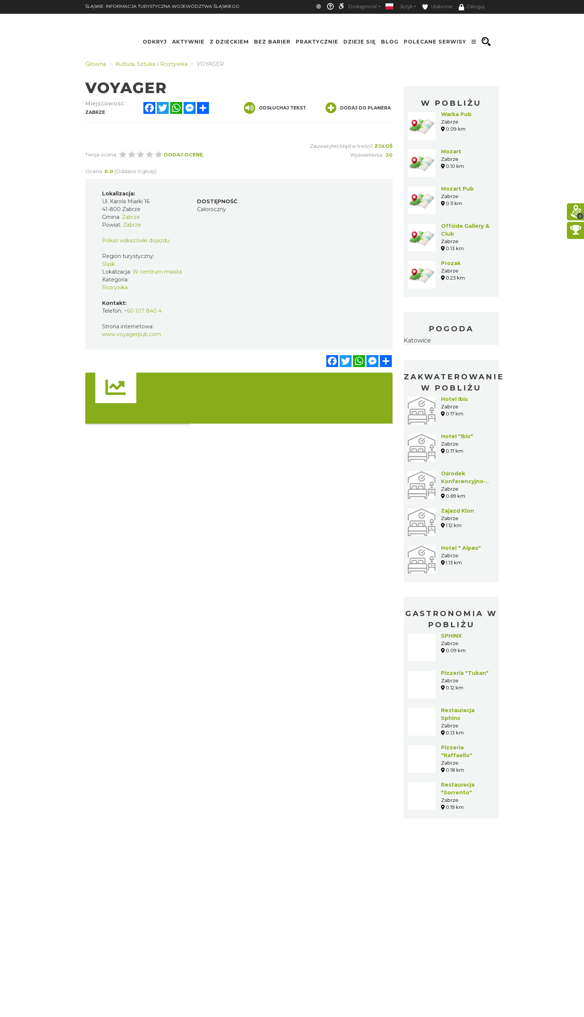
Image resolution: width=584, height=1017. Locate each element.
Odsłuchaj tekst (275, 108)
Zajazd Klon (457, 510)
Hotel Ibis (454, 399)
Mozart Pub (457, 188)
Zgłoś (383, 146)
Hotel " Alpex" (461, 548)
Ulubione (437, 7)
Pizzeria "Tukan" (465, 673)
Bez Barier (272, 42)
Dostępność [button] (362, 6)
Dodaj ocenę (183, 154)
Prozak (451, 263)
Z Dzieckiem (229, 42)
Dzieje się (359, 42)
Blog (390, 42)
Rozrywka (115, 287)
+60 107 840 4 (143, 310)
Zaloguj (471, 7)
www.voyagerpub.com (131, 334)
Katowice (417, 340)
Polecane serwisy (435, 42)
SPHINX (451, 635)
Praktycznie (317, 42)
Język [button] (406, 6)
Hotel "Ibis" (457, 436)
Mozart (451, 151)
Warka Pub (456, 114)
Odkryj (155, 42)
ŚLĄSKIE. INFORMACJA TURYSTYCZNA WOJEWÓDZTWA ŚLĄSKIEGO (162, 6)
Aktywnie (188, 42)
